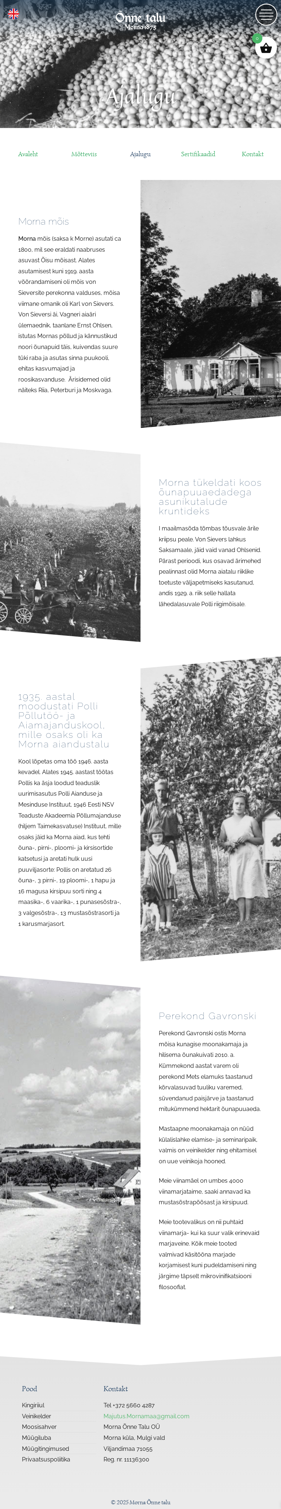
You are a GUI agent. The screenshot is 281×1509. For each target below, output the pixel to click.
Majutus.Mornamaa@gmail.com (147, 1416)
